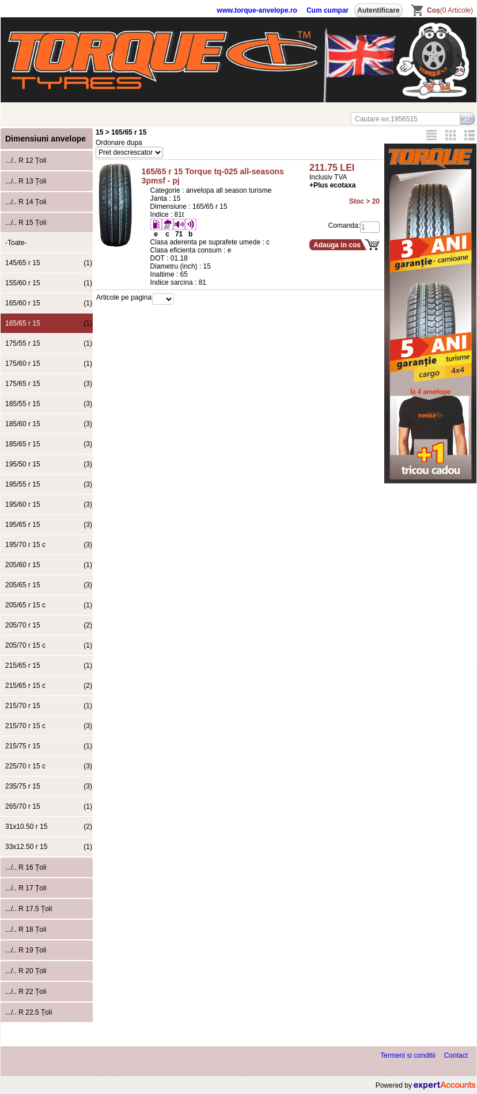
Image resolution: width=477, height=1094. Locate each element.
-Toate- (15, 243)
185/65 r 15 (48, 444)
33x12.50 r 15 (48, 847)
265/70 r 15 (48, 806)
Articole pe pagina (124, 297)
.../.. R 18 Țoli (25, 929)
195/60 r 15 (48, 504)
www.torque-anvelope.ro (257, 10)
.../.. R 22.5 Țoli (28, 1012)
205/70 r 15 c (48, 645)
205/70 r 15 (48, 625)
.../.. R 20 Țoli (25, 971)
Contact (456, 1055)
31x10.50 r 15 (48, 827)
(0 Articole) (450, 10)
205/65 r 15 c (48, 605)
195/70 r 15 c (48, 545)
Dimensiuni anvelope (45, 138)
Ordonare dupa (119, 143)
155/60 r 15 (48, 283)
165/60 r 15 (48, 303)
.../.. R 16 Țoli (25, 867)
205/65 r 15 (48, 585)
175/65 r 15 (48, 384)
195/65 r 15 (48, 525)
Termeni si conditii (407, 1055)
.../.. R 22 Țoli (25, 992)
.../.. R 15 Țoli (25, 223)
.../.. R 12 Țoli (25, 160)
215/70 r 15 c (48, 726)
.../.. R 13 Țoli (25, 181)
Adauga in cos (337, 245)
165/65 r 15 (48, 323)
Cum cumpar (327, 10)
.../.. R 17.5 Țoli (28, 909)
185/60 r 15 (48, 424)
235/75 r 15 (48, 786)
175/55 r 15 (48, 343)
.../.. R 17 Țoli (25, 888)
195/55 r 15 (48, 484)
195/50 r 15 (48, 464)
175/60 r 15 (48, 363)
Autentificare (378, 10)
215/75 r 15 (48, 746)
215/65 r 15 (48, 665)
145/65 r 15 (48, 263)
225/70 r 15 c (48, 766)
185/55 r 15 (48, 404)
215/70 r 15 (48, 706)
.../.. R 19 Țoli (25, 950)
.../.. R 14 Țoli (25, 202)
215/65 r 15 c (48, 686)
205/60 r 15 (48, 565)
